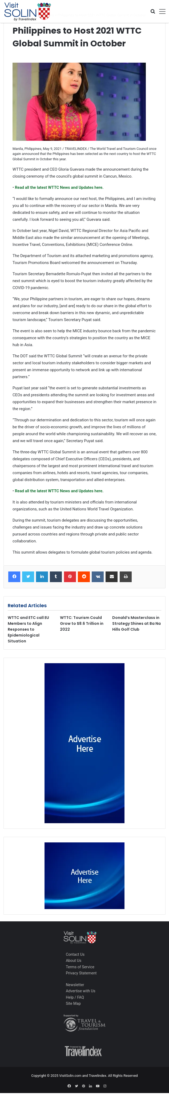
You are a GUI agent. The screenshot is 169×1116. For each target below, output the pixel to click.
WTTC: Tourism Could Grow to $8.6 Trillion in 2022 (81, 623)
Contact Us (75, 954)
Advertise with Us (80, 991)
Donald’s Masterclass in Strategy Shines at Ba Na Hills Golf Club (136, 623)
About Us (73, 960)
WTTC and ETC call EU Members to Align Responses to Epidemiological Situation (28, 629)
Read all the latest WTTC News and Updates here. (58, 187)
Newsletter (75, 985)
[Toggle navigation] (160, 11)
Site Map (73, 1003)
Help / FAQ (75, 997)
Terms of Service (80, 967)
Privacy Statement (81, 973)
